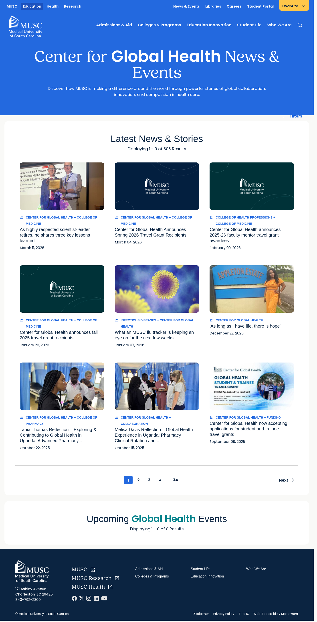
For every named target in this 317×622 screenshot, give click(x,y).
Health (53, 6)
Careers (234, 6)
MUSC (12, 6)
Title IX (244, 614)
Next (286, 480)
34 (178, 480)
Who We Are (279, 25)
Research (72, 6)
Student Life (249, 25)
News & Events (186, 6)
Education (32, 6)
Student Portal (260, 6)
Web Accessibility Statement (275, 614)
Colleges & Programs (159, 25)
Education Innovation (209, 25)
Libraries (213, 6)
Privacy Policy (223, 614)
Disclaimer (201, 614)
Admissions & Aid (114, 25)
